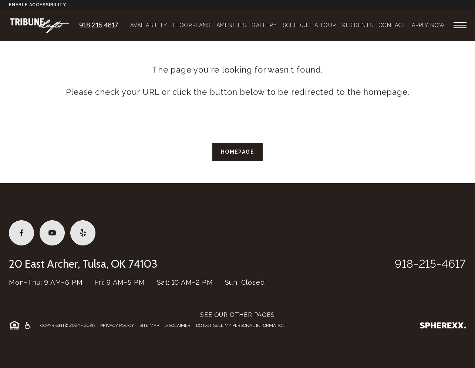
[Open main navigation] (460, 25)
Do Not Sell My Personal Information (241, 325)
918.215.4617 (98, 25)
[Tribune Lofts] (44, 25)
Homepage (237, 152)
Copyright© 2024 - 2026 (67, 325)
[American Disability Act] (27, 325)
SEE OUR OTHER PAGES (237, 314)
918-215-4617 (430, 263)
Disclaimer (178, 325)
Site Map (149, 325)
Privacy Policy (117, 325)
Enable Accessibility (37, 4)
